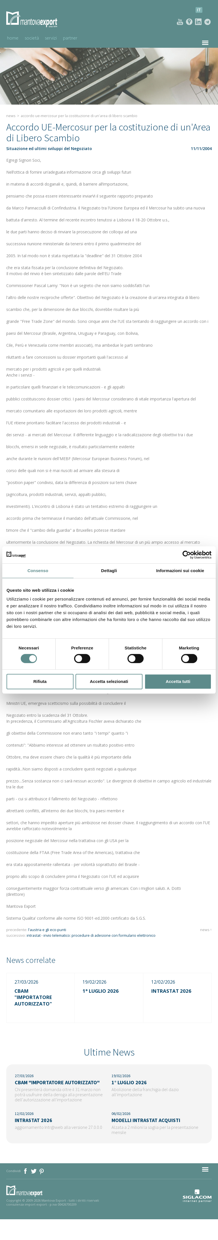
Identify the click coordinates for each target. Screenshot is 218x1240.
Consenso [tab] (38, 570)
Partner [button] (77, 37)
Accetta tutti (178, 681)
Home (12, 37)
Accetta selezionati (109, 681)
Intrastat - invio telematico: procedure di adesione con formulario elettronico (91, 934)
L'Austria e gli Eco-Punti (47, 929)
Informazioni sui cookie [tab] (180, 570)
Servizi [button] (54, 37)
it (199, 10)
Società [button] (33, 37)
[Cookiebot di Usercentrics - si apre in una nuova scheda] (186, 555)
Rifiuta (40, 681)
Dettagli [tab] (109, 570)
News (11, 115)
